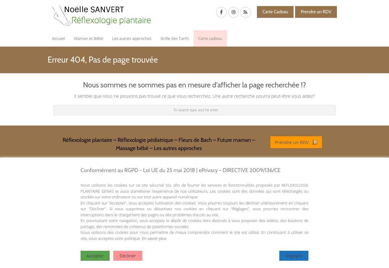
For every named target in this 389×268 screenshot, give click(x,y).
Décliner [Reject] (128, 256)
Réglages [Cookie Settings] (294, 256)
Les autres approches (131, 38)
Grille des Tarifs (175, 38)
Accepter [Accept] (95, 256)
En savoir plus (154, 238)
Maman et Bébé (88, 38)
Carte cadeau (210, 38)
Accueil (58, 38)
